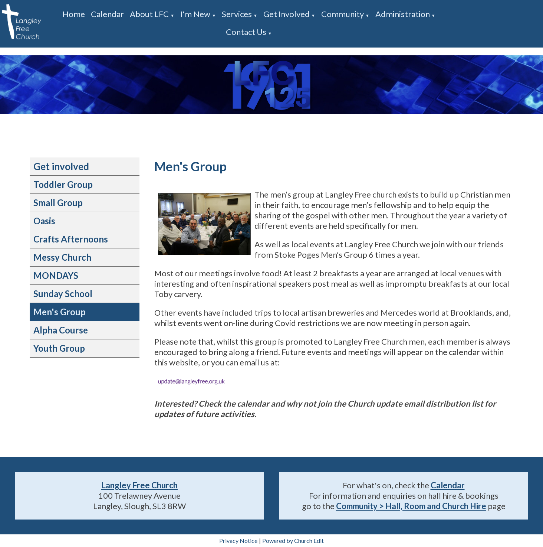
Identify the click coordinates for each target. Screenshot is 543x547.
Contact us (246, 32)
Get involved (286, 14)
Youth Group (59, 348)
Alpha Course (60, 330)
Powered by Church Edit (293, 540)
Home (73, 14)
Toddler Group (63, 184)
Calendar (107, 14)
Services (237, 14)
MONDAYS (55, 275)
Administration (402, 14)
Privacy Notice (238, 540)
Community (342, 14)
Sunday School (62, 293)
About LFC (149, 14)
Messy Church (62, 257)
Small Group (58, 202)
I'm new (195, 14)
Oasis (44, 220)
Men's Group (59, 311)
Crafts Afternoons (70, 239)
